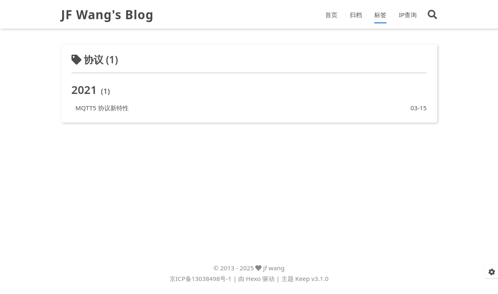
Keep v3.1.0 (312, 283)
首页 (331, 16)
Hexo (253, 283)
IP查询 (408, 16)
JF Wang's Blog (113, 15)
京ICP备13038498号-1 (201, 283)
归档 (356, 16)
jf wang (273, 272)
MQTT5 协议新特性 (104, 110)
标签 (380, 16)
